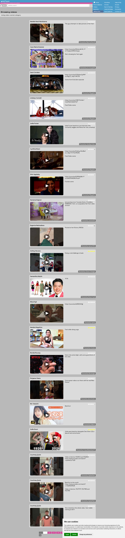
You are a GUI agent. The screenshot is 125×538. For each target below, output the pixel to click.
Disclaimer (118, 9)
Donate (117, 5)
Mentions (96, 9)
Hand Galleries (108, 11)
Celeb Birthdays (108, 9)
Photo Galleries (97, 5)
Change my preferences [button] (85, 534)
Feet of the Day (108, 7)
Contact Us (118, 11)
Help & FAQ (118, 2)
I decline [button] (74, 534)
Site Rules (107, 2)
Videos (95, 7)
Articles (106, 5)
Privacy (117, 7)
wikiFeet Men (96, 11)
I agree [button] (67, 534)
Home (97, 2)
